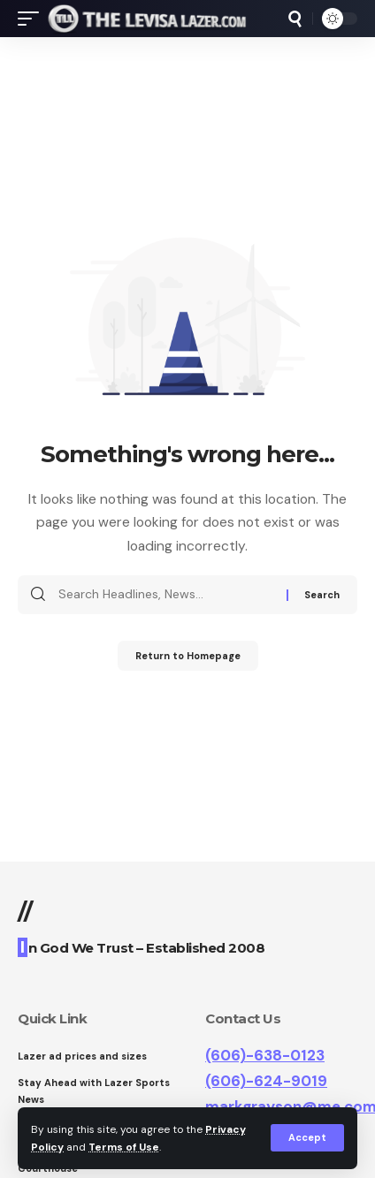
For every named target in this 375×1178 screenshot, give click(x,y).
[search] (295, 19)
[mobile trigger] (33, 18)
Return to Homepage (188, 656)
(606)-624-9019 (266, 1081)
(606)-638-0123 (265, 1055)
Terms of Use (123, 1147)
